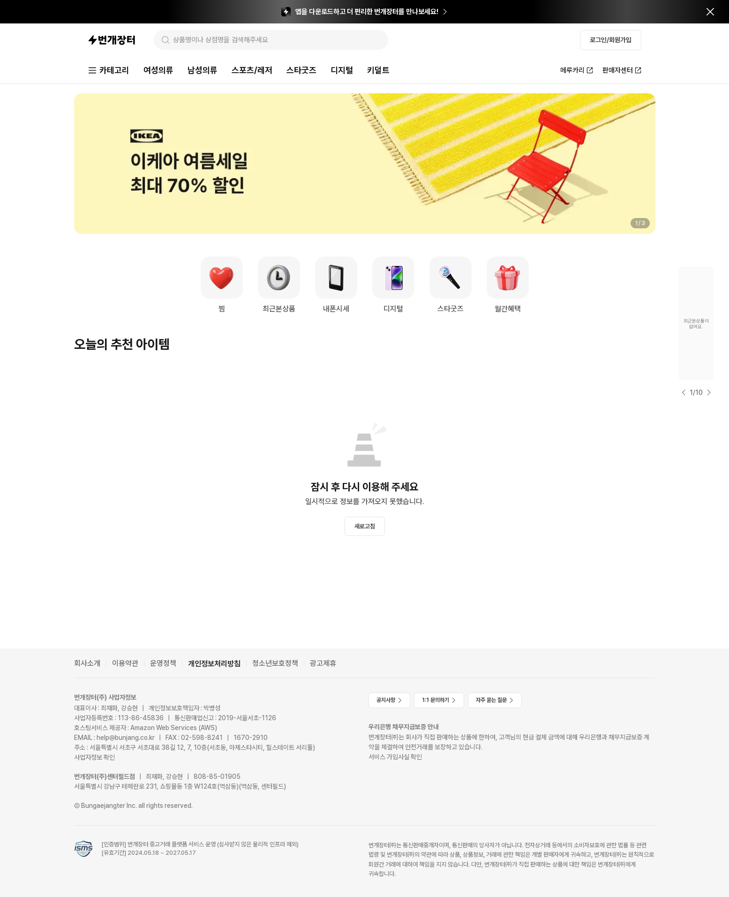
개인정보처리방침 (214, 663)
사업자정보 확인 (94, 757)
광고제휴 (323, 663)
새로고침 (364, 526)
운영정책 (163, 663)
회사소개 (87, 663)
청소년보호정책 (275, 663)
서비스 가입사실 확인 (395, 757)
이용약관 (125, 663)
